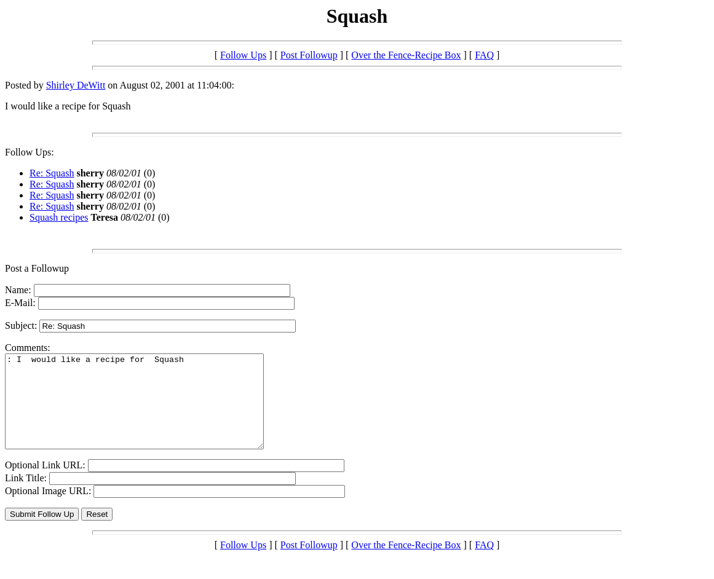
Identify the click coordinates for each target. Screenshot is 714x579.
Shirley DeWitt (76, 85)
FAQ (484, 55)
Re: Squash (52, 173)
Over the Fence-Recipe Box (406, 55)
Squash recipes (59, 217)
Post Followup (309, 55)
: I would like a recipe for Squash (150, 410)
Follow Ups (243, 55)
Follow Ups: (29, 152)
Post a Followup (37, 268)
